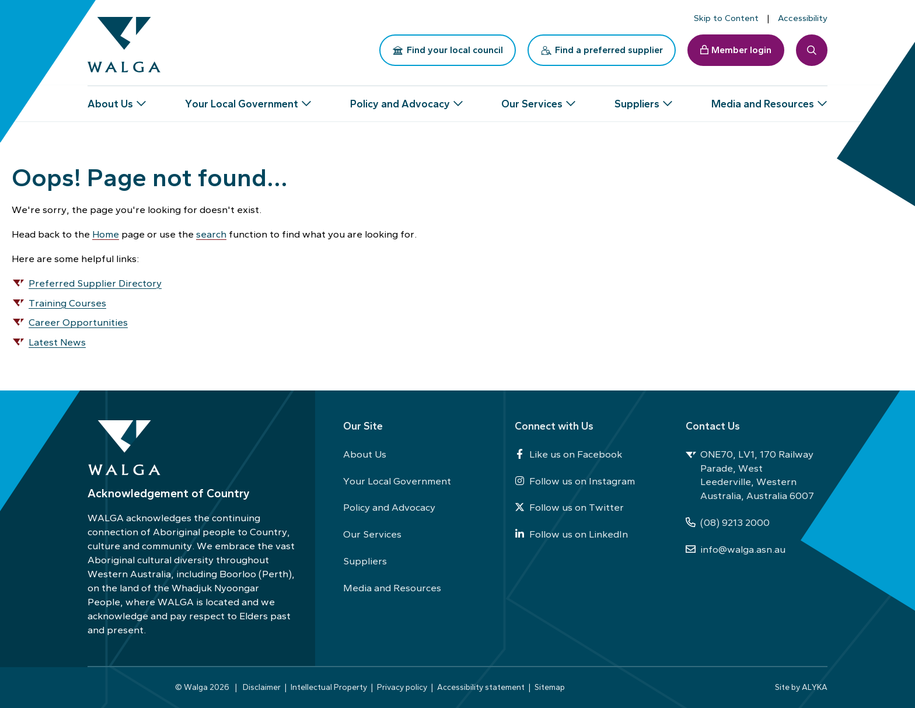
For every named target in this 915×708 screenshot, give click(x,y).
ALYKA (814, 687)
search (211, 234)
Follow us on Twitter (569, 507)
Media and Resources (392, 588)
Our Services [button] (532, 99)
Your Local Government (397, 481)
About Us (364, 454)
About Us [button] (110, 99)
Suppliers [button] (636, 99)
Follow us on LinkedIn (571, 534)
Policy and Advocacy (389, 507)
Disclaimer (262, 687)
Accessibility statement (481, 687)
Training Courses (67, 303)
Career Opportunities (78, 322)
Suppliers (365, 561)
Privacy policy (402, 687)
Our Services (372, 534)
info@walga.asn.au (735, 549)
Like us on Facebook (568, 454)
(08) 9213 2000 (728, 522)
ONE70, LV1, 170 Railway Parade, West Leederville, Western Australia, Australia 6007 (750, 475)
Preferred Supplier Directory (95, 283)
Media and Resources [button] (762, 99)
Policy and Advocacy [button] (400, 99)
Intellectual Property (329, 687)
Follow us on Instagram (575, 481)
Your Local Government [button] (241, 99)
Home (105, 234)
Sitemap (550, 687)
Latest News (57, 342)
